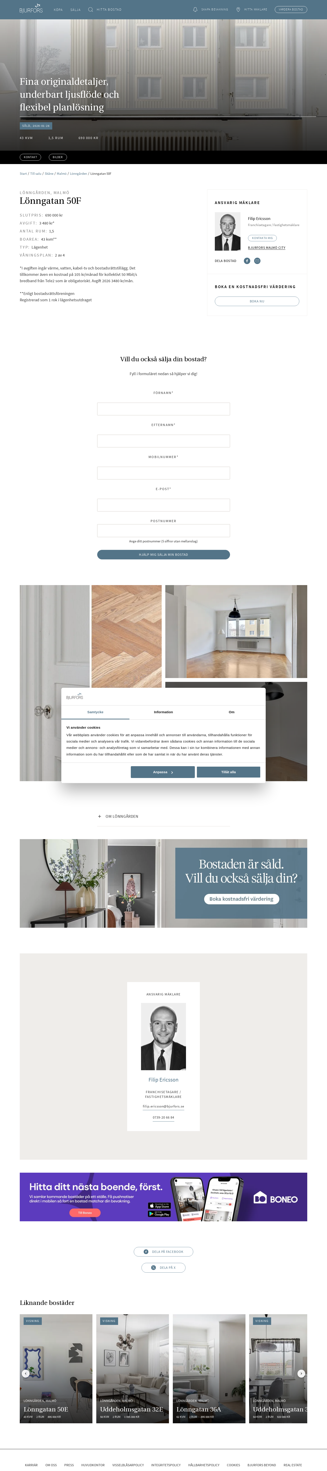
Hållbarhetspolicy (203, 1465)
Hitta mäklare (251, 9)
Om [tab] (231, 712)
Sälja (75, 9)
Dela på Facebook (163, 1251)
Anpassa (163, 772)
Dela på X (163, 1267)
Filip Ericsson (163, 1079)
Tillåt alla (228, 772)
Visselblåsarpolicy (128, 1465)
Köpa (58, 9)
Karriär (31, 1465)
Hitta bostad (105, 9)
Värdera (291, 9)
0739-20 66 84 (163, 1117)
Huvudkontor (93, 1465)
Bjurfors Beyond (262, 1465)
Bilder (58, 157)
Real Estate (293, 1465)
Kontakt (30, 157)
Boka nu (257, 301)
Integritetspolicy (166, 1465)
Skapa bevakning (210, 9)
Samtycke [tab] (95, 712)
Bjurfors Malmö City (266, 247)
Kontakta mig (262, 238)
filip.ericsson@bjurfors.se (163, 1106)
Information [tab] (163, 712)
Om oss (51, 1465)
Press (69, 1465)
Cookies (233, 1465)
